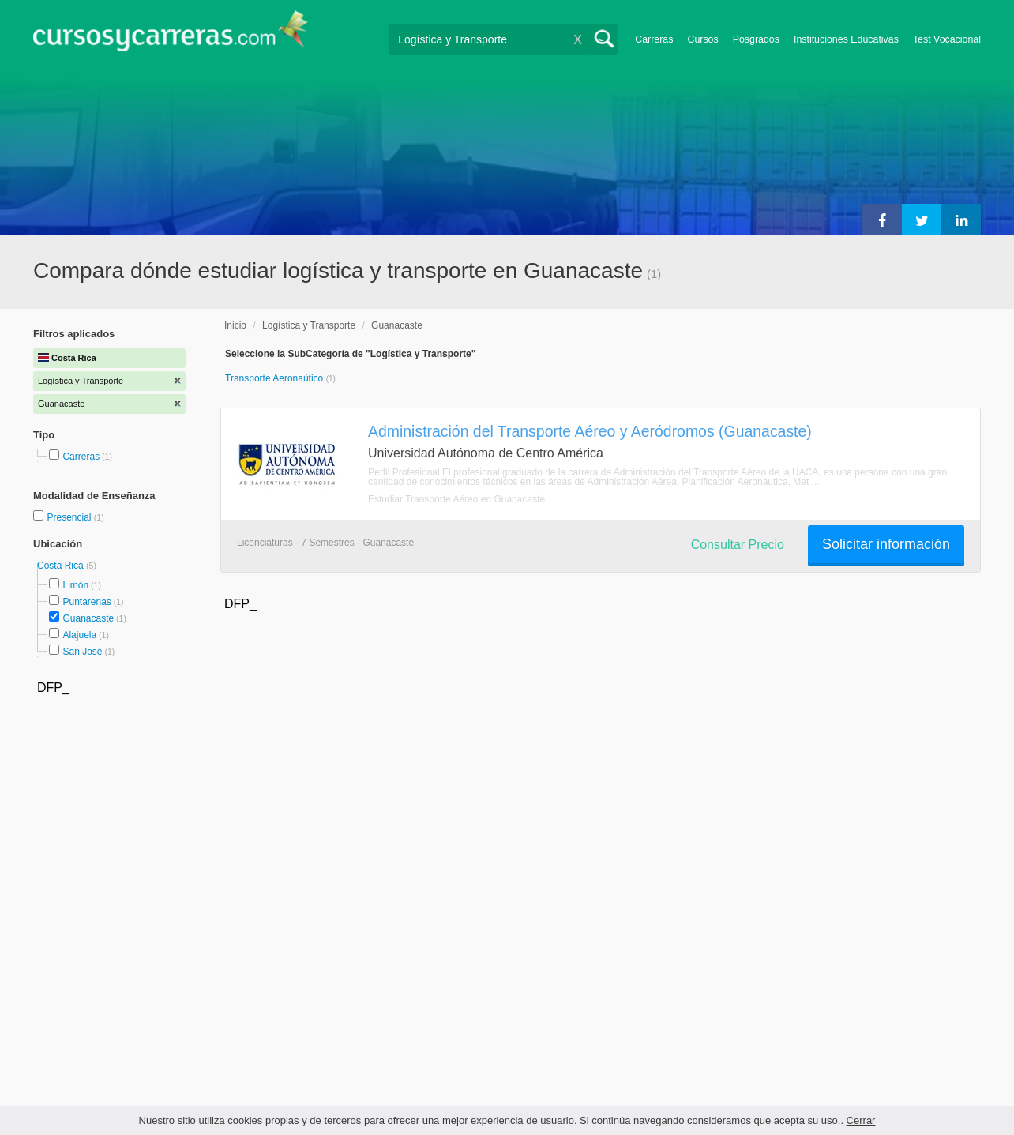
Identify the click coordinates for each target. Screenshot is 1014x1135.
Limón (75, 585)
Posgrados (756, 39)
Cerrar (861, 1120)
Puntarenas (86, 601)
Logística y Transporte (308, 325)
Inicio (235, 325)
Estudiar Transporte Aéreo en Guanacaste (456, 499)
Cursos (702, 39)
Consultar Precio (737, 544)
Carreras (654, 39)
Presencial (70, 517)
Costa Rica (61, 565)
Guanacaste (88, 618)
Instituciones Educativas (846, 39)
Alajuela (79, 635)
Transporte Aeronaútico (275, 378)
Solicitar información (886, 544)
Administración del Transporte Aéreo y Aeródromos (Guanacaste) (590, 431)
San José (82, 651)
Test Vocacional (947, 39)
